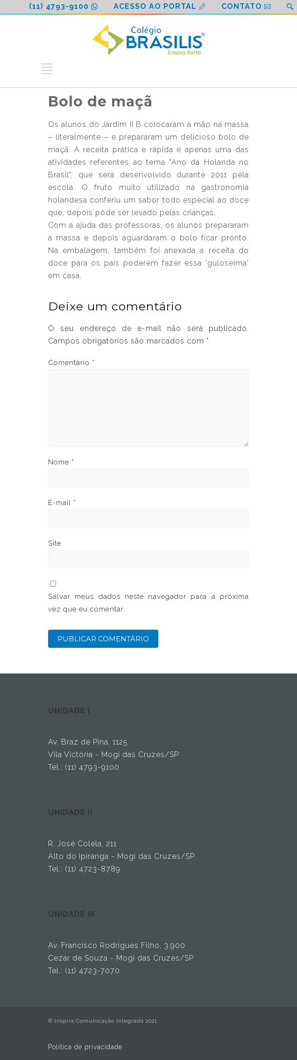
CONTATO (241, 6)
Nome (61, 462)
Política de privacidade (85, 1047)
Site (54, 543)
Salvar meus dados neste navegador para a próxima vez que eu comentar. (148, 602)
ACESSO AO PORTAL (155, 6)
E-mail (62, 502)
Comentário (71, 362)
